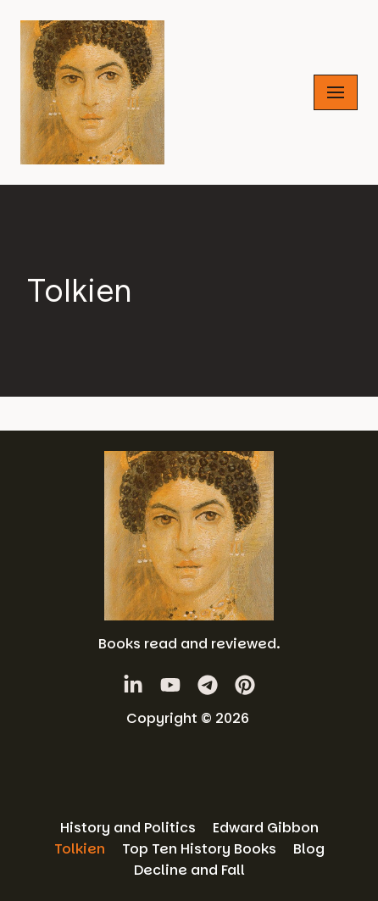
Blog (309, 849)
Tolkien (79, 849)
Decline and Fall (189, 870)
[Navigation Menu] (336, 92)
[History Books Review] (92, 92)
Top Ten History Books (199, 849)
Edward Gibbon (266, 827)
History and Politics (128, 827)
